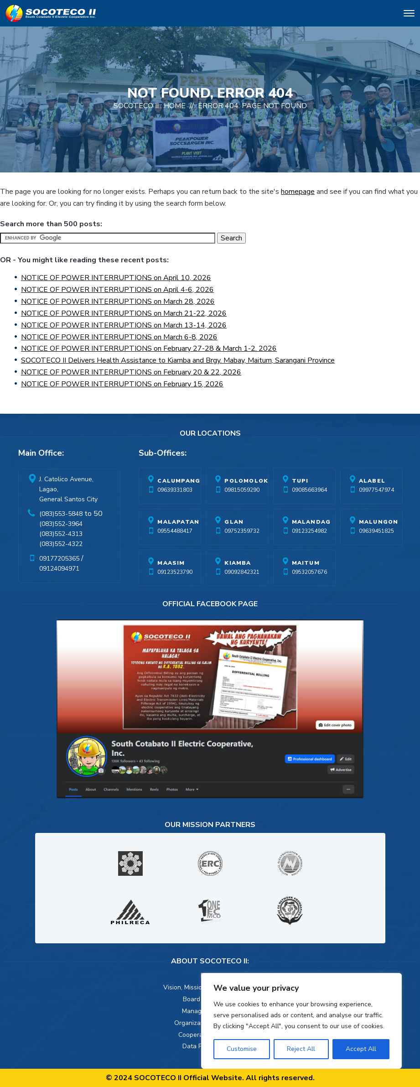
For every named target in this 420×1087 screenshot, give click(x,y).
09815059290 (241, 490)
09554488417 (174, 531)
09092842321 (241, 572)
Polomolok (246, 480)
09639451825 (376, 531)
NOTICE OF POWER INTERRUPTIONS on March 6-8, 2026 (119, 337)
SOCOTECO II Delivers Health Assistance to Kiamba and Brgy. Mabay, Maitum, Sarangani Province (178, 360)
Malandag (311, 521)
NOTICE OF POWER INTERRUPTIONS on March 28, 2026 (118, 301)
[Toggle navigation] (409, 14)
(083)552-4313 (61, 534)
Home (175, 106)
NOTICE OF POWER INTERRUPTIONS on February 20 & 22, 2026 (131, 372)
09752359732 (241, 531)
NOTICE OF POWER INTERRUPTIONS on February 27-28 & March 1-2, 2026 (149, 348)
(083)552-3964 (61, 524)
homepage (298, 192)
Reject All (301, 1049)
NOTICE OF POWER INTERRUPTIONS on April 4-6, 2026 (117, 290)
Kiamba (237, 563)
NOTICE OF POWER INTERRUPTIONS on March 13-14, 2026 (124, 325)
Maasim (171, 563)
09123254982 (309, 531)
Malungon (379, 521)
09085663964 (309, 490)
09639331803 (174, 490)
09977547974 (376, 490)
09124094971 (59, 568)
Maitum (306, 563)
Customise (242, 1049)
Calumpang (178, 480)
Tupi (300, 480)
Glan (234, 521)
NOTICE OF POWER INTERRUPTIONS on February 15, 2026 (122, 384)
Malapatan (178, 521)
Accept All (361, 1049)
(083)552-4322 (61, 544)
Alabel (372, 480)
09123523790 (174, 572)
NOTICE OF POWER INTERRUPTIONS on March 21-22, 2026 (124, 313)
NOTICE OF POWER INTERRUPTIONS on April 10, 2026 (116, 278)
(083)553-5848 (61, 514)
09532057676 (309, 572)
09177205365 (59, 558)
